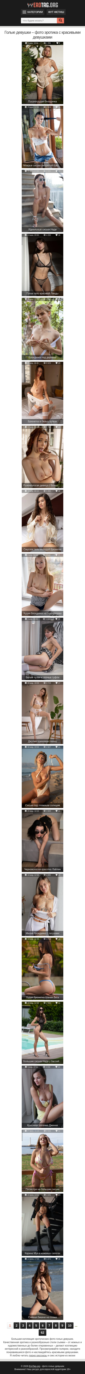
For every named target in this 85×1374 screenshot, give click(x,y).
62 (42, 1332)
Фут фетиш (56, 12)
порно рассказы (38, 1355)
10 (70, 1325)
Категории (33, 12)
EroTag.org (34, 1366)
